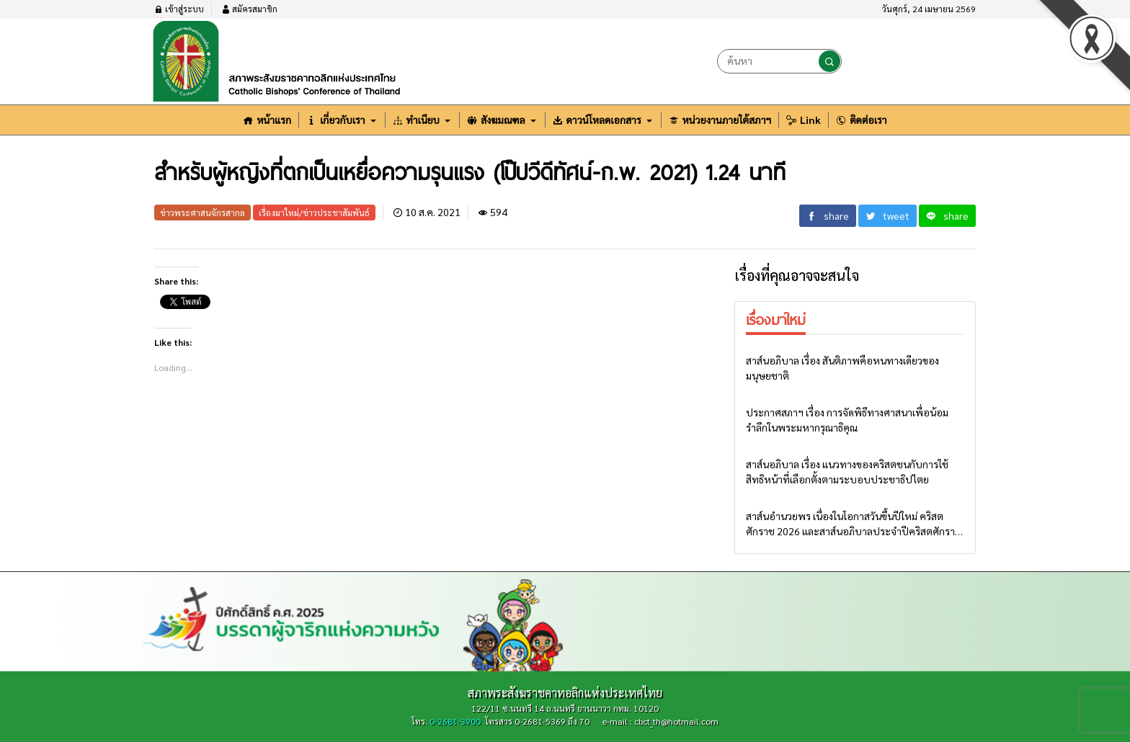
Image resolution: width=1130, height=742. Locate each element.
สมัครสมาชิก (249, 8)
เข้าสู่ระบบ (179, 8)
